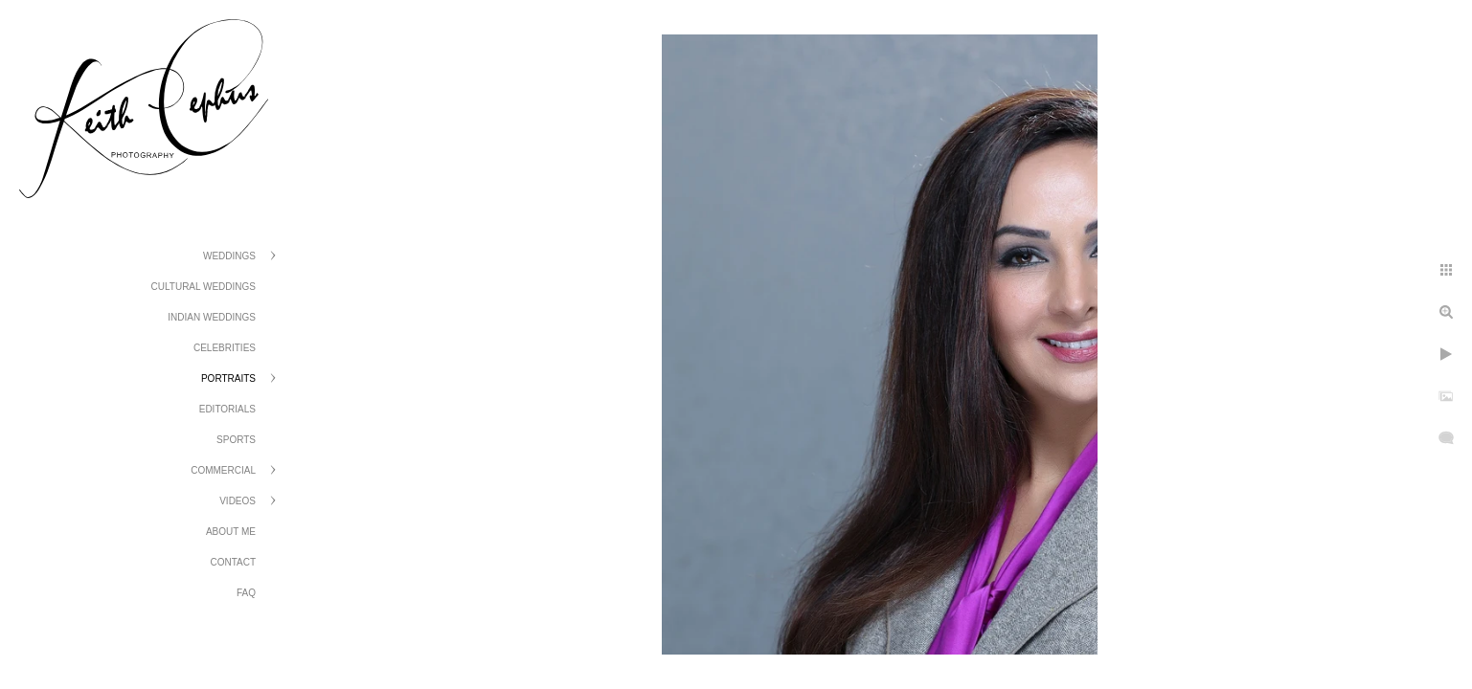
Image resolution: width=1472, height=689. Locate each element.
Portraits (228, 378)
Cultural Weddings (203, 286)
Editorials (227, 409)
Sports (236, 439)
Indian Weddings (212, 317)
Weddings (229, 256)
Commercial (223, 470)
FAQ (246, 593)
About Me (231, 531)
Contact (233, 562)
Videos (237, 501)
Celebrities (224, 348)
